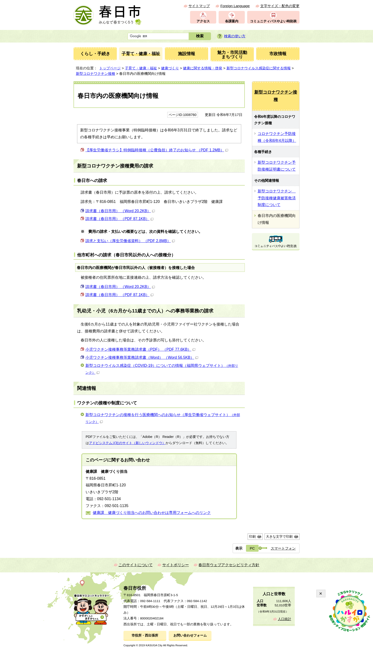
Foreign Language (235, 6)
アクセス (203, 21)
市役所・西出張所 (145, 635)
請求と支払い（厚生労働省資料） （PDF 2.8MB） (130, 241)
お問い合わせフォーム (190, 635)
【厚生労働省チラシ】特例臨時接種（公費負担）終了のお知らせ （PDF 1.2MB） (156, 150)
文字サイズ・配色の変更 (279, 6)
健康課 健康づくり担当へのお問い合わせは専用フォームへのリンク (152, 513)
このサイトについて (135, 565)
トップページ (110, 68)
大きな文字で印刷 (279, 536)
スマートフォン (283, 548)
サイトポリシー (175, 565)
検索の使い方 (234, 36)
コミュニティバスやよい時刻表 (273, 21)
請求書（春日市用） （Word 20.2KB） (120, 211)
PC (252, 548)
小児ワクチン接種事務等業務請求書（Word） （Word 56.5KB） (141, 357)
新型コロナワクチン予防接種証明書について (277, 165)
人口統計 (284, 619)
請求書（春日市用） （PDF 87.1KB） (119, 219)
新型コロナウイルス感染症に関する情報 (258, 68)
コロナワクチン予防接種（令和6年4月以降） (277, 137)
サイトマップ (199, 6)
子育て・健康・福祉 (141, 68)
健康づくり (170, 68)
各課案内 (231, 21)
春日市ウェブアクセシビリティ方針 (228, 565)
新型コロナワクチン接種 (95, 74)
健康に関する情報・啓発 (202, 68)
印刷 (252, 536)
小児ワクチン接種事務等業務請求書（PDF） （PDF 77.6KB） (140, 349)
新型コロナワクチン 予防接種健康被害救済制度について (277, 198)
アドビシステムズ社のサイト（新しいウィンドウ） (127, 443)
